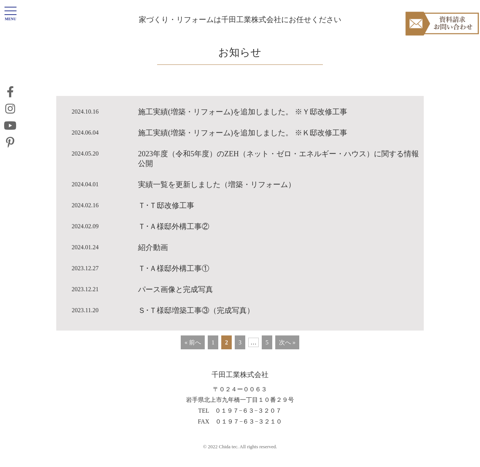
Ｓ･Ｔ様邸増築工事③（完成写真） (196, 322)
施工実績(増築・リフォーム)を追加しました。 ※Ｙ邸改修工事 (242, 124)
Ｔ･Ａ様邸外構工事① (173, 280)
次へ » (287, 354)
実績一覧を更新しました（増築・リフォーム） (217, 196)
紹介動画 (153, 259)
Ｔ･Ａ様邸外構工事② (173, 238)
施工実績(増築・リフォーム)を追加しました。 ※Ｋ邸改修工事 (242, 145)
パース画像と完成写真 (175, 301)
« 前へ (192, 354)
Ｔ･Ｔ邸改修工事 (166, 217)
